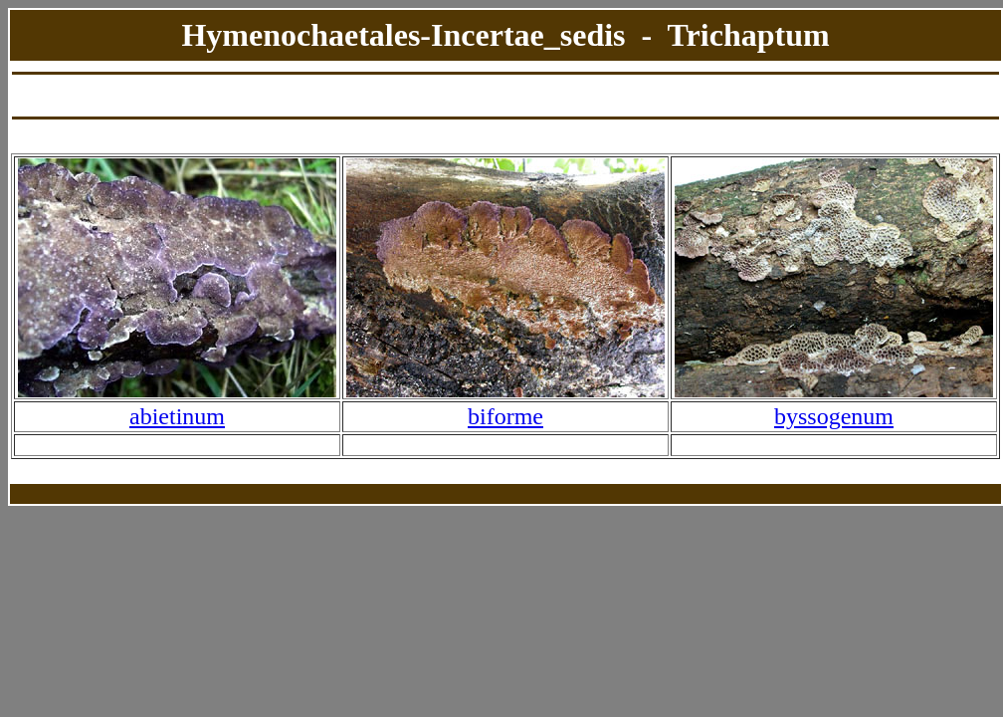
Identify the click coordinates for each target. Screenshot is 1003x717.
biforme (505, 416)
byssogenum (834, 416)
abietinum (177, 416)
